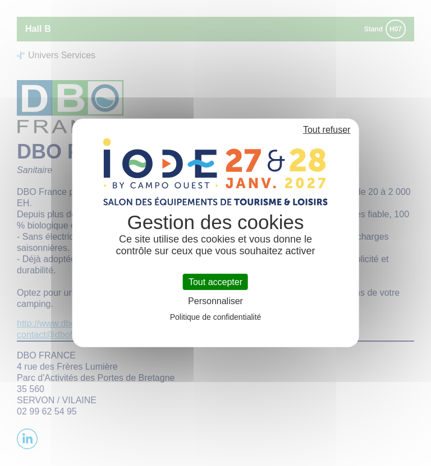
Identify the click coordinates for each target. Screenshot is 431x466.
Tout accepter (215, 282)
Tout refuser (326, 129)
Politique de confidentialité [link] (216, 317)
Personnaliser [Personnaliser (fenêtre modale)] (215, 301)
